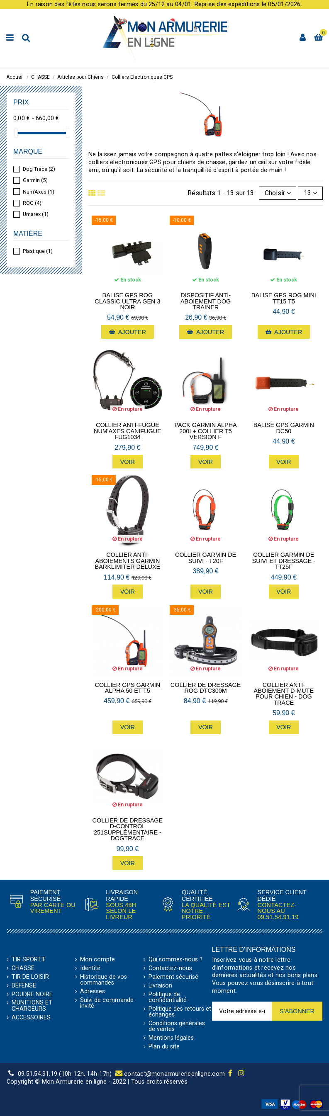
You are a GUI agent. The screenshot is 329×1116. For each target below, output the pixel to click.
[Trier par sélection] (278, 193)
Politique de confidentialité (168, 998)
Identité (90, 968)
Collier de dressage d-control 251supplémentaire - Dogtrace (128, 830)
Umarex (36, 214)
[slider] (16, 133)
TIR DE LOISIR (30, 977)
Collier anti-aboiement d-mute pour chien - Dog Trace (284, 694)
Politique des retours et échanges (180, 1012)
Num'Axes (38, 192)
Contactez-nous (170, 968)
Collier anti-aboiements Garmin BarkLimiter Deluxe (128, 561)
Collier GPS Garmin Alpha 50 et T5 (128, 688)
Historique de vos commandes (103, 980)
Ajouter (127, 332)
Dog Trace (39, 169)
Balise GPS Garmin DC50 (283, 428)
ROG (32, 203)
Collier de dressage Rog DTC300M (206, 688)
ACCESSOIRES (31, 1018)
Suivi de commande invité (107, 1003)
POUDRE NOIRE (32, 994)
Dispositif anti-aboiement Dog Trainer (205, 301)
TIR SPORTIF (29, 960)
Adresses (92, 992)
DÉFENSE (24, 986)
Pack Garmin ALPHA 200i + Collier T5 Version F (206, 431)
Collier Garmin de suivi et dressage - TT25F (283, 561)
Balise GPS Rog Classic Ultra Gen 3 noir (127, 301)
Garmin (35, 180)
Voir (127, 462)
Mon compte (97, 960)
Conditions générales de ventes (177, 1027)
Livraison (160, 986)
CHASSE (23, 968)
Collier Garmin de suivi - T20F (205, 558)
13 (310, 193)
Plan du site (164, 1047)
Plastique (38, 251)
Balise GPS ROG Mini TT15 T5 (283, 298)
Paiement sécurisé (173, 977)
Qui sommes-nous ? (175, 960)
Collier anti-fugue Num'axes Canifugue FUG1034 (127, 431)
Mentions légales (171, 1038)
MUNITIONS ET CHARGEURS (32, 1006)
